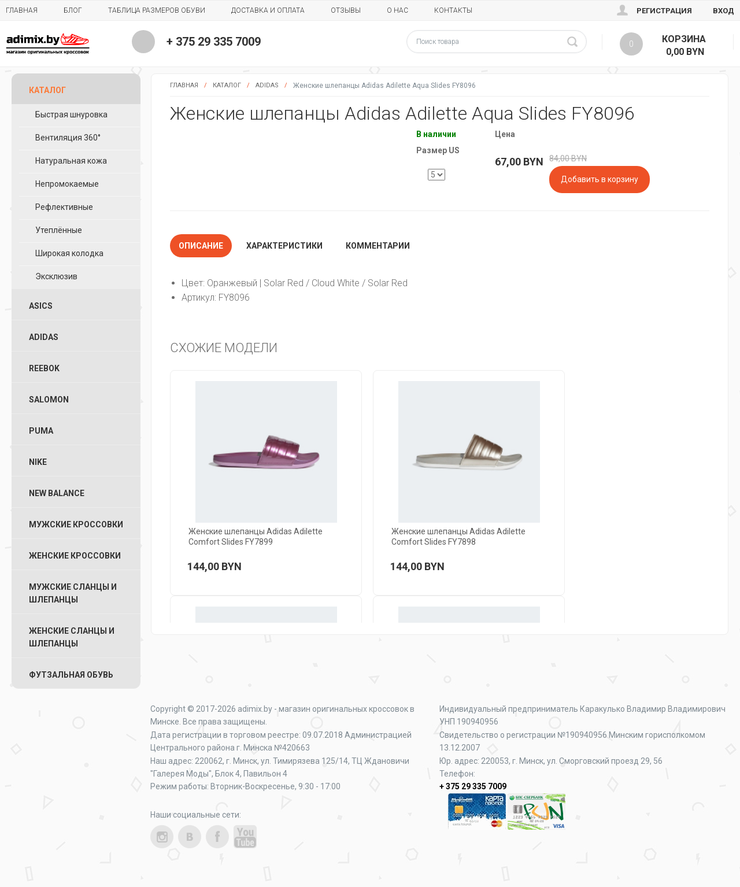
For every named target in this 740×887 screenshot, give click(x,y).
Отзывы (346, 10)
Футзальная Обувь (71, 674)
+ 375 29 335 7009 (213, 42)
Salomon (49, 399)
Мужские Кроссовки (76, 524)
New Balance (56, 493)
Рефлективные (64, 207)
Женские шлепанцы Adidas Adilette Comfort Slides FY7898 (458, 536)
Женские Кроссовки (75, 555)
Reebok (44, 368)
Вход (723, 10)
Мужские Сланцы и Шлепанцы (73, 593)
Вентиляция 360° (68, 137)
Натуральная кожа (71, 160)
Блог (73, 10)
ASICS (41, 306)
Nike (38, 462)
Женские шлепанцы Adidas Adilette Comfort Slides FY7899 (255, 536)
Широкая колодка (69, 253)
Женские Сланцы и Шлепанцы (71, 637)
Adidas (267, 85)
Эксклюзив (56, 276)
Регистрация (664, 10)
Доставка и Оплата (268, 10)
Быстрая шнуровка (71, 114)
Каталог (227, 85)
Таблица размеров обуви (156, 10)
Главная (22, 10)
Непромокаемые (67, 184)
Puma (41, 430)
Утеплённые (58, 230)
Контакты (453, 10)
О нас (397, 10)
